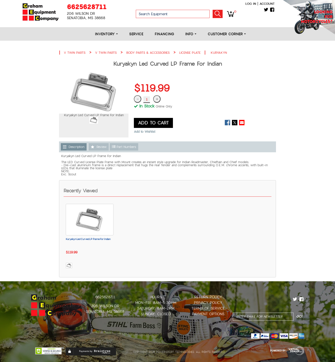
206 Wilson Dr (105, 306)
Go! (218, 14)
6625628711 (87, 7)
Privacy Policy (208, 302)
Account (267, 4)
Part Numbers (124, 147)
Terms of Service (208, 308)
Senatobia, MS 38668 (105, 311)
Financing (164, 34)
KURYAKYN (219, 53)
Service (136, 34)
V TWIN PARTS (74, 53)
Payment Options (208, 314)
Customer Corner (227, 34)
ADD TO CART (153, 123)
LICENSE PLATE (190, 53)
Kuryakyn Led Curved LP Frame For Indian (88, 239)
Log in (250, 4)
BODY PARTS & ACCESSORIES (148, 53)
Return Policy (208, 297)
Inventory (106, 34)
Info (190, 34)
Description (76, 147)
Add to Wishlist (144, 132)
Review (102, 147)
